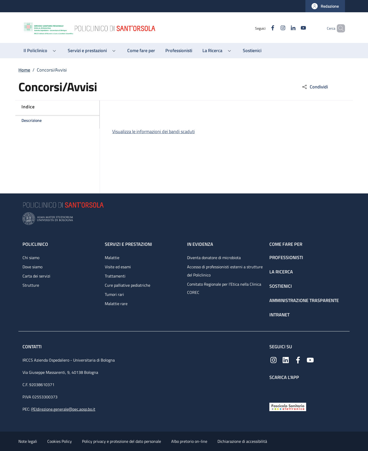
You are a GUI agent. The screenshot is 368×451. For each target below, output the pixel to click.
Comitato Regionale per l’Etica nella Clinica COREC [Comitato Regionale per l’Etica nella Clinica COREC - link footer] (224, 288)
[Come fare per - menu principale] (141, 50)
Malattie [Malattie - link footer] (112, 258)
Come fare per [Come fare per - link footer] (285, 244)
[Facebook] (264, 28)
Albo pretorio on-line (189, 441)
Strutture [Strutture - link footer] (30, 285)
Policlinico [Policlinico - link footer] (35, 244)
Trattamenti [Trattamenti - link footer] (115, 276)
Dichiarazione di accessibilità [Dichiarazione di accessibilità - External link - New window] (242, 441)
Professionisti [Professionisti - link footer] (286, 257)
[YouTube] (295, 28)
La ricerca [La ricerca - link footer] (281, 271)
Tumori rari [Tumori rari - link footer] (114, 294)
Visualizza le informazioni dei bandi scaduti (153, 131)
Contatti (32, 346)
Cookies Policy (59, 441)
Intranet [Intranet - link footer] (279, 314)
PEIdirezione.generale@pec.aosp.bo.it (63, 409)
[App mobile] (273, 390)
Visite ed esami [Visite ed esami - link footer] (118, 267)
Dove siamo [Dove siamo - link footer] (32, 267)
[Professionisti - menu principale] (178, 50)
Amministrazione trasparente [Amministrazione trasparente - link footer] (304, 300)
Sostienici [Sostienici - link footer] (280, 286)
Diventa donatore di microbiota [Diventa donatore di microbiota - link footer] (214, 258)
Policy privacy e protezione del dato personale (121, 441)
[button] (325, 6)
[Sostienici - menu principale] (252, 50)
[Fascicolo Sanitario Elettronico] (287, 406)
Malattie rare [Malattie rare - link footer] (116, 303)
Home (24, 69)
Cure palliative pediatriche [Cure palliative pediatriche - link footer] (127, 285)
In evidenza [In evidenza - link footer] (200, 244)
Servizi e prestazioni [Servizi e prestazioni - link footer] (128, 244)
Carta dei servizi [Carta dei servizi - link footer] (36, 276)
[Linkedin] (284, 28)
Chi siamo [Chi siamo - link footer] (30, 258)
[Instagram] (274, 28)
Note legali (27, 441)
